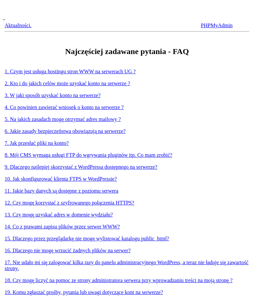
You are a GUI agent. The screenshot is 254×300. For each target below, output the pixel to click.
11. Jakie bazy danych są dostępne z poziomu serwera (61, 191)
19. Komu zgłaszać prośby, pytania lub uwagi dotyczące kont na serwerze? (84, 292)
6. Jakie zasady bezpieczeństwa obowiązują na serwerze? (65, 131)
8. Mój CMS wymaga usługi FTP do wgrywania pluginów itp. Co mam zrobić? (88, 155)
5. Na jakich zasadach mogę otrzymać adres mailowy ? (63, 119)
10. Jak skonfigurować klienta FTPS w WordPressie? (61, 179)
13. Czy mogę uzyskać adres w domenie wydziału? (59, 214)
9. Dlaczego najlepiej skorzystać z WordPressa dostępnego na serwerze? (81, 167)
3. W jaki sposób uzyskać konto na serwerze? (53, 95)
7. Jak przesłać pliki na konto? (37, 143)
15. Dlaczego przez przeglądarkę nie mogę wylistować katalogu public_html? (87, 238)
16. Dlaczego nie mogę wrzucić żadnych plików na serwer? (68, 250)
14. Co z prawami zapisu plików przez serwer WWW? (62, 226)
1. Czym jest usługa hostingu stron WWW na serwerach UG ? (70, 71)
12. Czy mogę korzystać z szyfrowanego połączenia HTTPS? (69, 203)
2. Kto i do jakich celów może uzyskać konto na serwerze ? (67, 83)
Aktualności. (18, 25)
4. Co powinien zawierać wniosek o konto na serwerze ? (64, 107)
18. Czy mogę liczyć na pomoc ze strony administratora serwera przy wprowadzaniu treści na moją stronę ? (119, 280)
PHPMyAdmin (217, 25)
